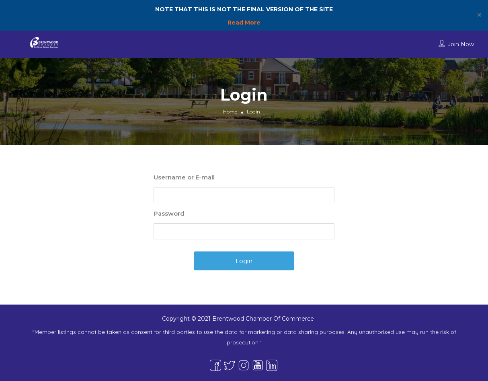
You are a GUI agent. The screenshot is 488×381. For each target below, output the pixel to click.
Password (169, 213)
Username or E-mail (184, 177)
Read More (244, 22)
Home (230, 112)
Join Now (461, 44)
